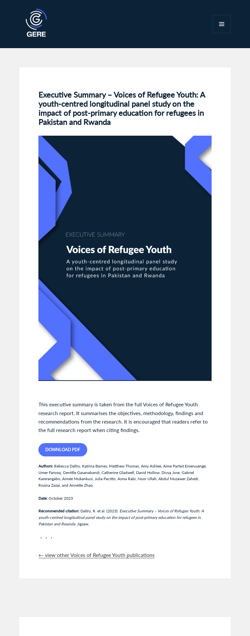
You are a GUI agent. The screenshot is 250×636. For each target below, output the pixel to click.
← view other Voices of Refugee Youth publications (96, 555)
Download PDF (62, 449)
